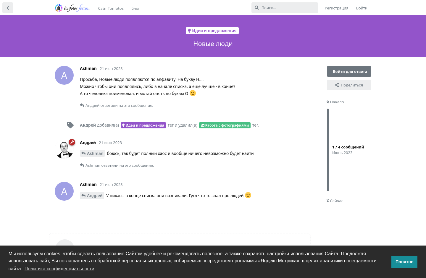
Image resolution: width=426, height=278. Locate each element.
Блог (135, 8)
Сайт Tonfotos (111, 8)
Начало (335, 101)
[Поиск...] (284, 7)
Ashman (95, 153)
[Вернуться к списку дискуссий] (7, 7)
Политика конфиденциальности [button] (59, 268)
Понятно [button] (405, 261)
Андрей (95, 195)
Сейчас (335, 200)
